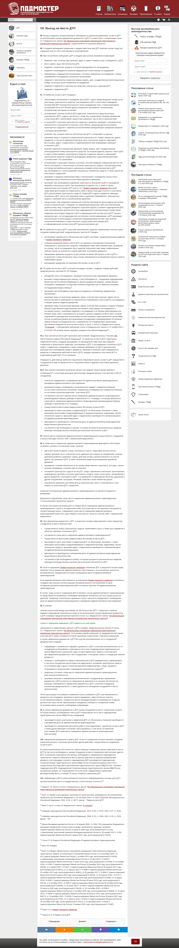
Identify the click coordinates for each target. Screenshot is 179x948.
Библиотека (110, 14)
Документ (82, 921)
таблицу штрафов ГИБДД (19, 207)
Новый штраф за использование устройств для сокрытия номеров (20, 232)
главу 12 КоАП (23, 205)
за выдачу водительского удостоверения (19, 150)
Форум (167, 14)
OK (135, 941)
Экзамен (133, 14)
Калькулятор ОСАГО (17, 182)
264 (115, 336)
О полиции (49, 327)
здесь (22, 167)
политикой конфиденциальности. (98, 942)
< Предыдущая (54, 921)
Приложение (146, 14)
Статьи (99, 14)
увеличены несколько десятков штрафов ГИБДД (21, 200)
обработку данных (23, 122)
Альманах (123, 14)
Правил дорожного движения (95, 188)
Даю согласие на (22, 121)
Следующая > (111, 921)
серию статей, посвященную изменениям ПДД (20, 171)
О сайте (158, 14)
